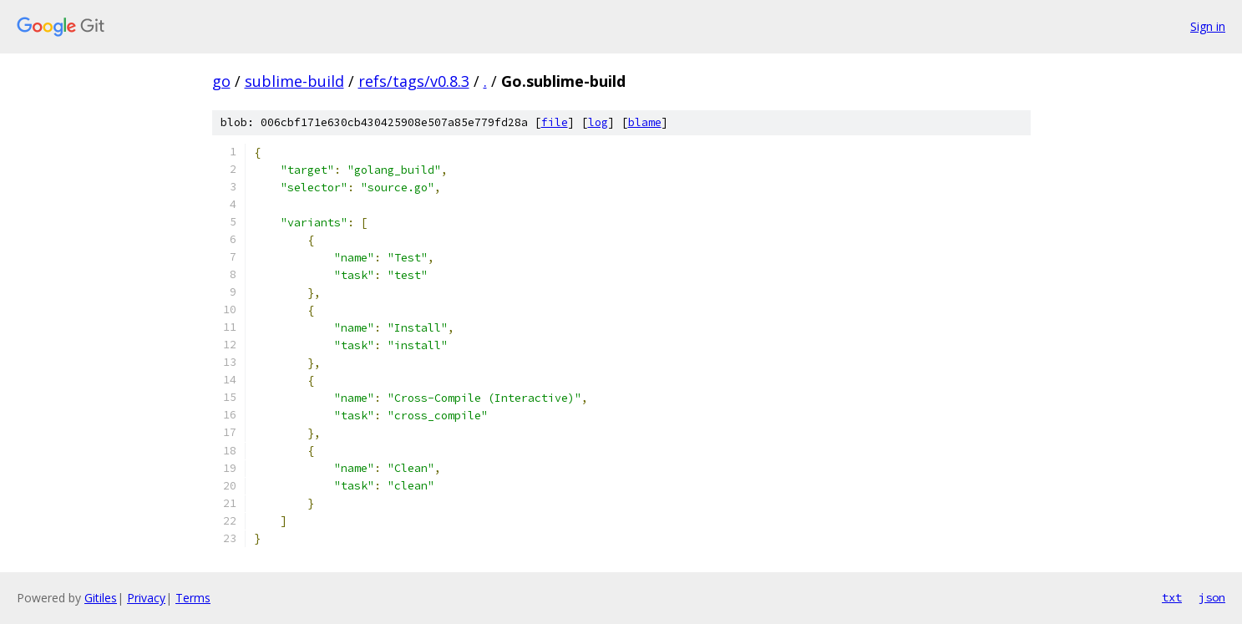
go (221, 81)
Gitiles (100, 598)
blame (645, 122)
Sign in (1207, 26)
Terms (192, 598)
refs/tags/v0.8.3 (413, 81)
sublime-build (294, 81)
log (598, 122)
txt (1172, 597)
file (554, 122)
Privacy (146, 598)
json (1212, 597)
